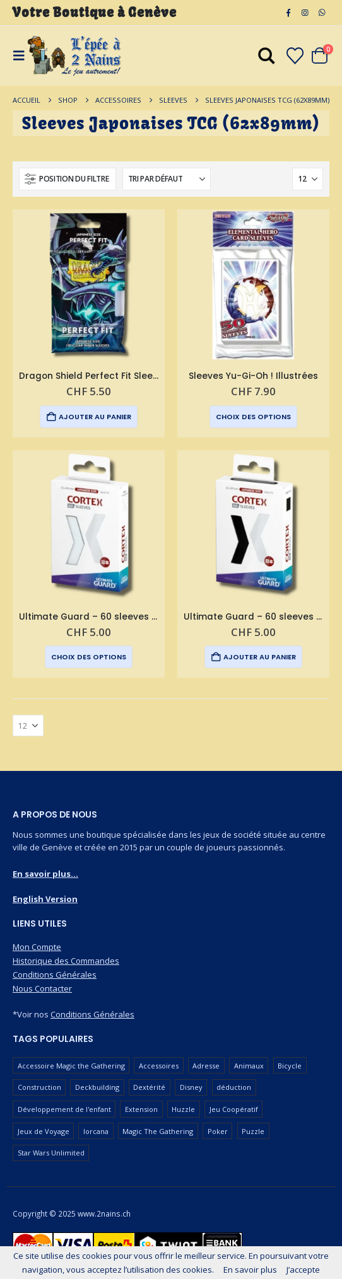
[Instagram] (304, 12)
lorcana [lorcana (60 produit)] (96, 1131)
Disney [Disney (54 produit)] (191, 1087)
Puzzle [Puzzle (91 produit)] (253, 1131)
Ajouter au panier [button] (95, 417)
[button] (67, 179)
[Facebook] (288, 12)
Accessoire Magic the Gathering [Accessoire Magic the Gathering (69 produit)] (71, 1065)
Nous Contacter (42, 988)
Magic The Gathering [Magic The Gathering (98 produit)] (157, 1131)
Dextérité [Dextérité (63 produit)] (149, 1087)
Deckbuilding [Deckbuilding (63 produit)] (97, 1087)
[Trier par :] (166, 179)
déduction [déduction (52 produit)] (233, 1087)
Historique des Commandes (66, 960)
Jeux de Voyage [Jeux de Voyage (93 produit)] (43, 1131)
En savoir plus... (45, 873)
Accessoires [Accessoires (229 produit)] (159, 1065)
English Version (45, 899)
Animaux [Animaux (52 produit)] (249, 1065)
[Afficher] (307, 179)
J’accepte (303, 1269)
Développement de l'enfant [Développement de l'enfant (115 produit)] (64, 1109)
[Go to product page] (89, 285)
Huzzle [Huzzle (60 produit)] (183, 1109)
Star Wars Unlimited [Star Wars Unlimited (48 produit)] (51, 1152)
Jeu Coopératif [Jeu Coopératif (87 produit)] (233, 1109)
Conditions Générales (55, 974)
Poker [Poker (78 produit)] (218, 1131)
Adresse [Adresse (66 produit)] (206, 1065)
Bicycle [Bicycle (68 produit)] (290, 1065)
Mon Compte (37, 946)
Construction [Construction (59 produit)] (39, 1087)
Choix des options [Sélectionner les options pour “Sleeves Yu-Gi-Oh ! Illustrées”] (253, 417)
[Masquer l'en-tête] (74, 55)
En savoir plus (250, 1269)
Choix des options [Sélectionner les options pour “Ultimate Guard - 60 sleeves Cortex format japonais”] (88, 657)
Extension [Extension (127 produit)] (141, 1109)
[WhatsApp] (321, 12)
